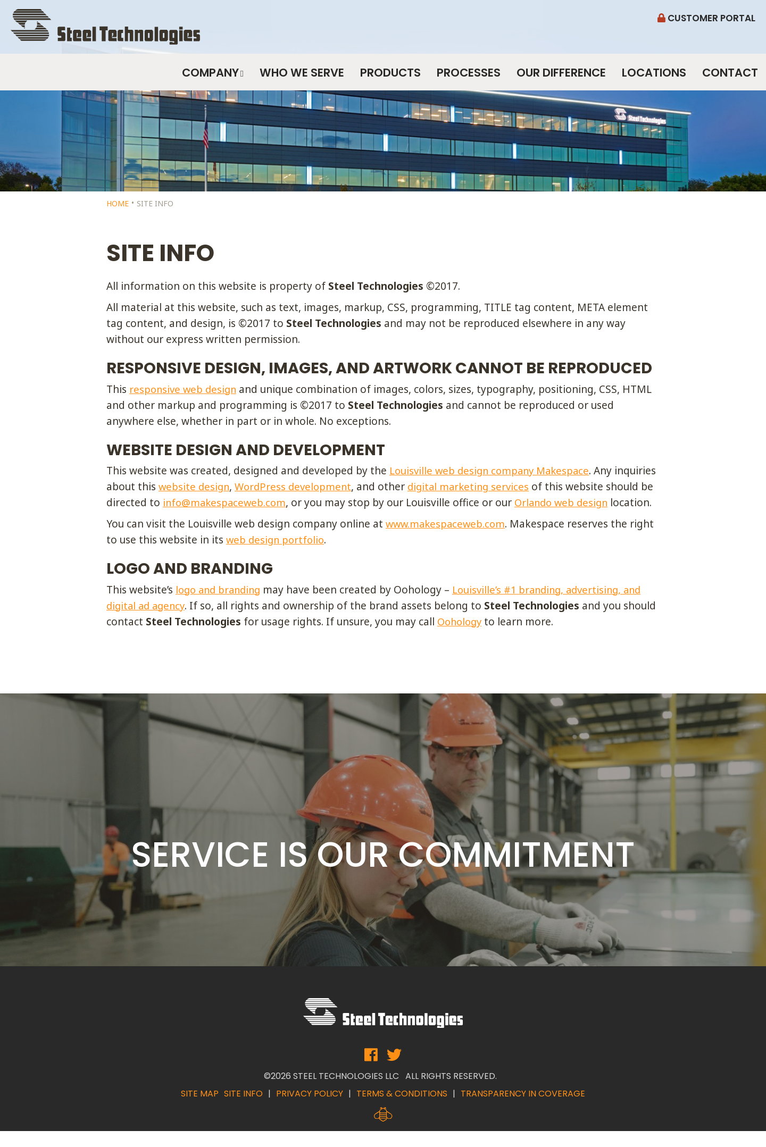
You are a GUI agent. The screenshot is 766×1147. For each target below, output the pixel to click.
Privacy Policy (309, 1109)
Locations (654, 77)
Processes (469, 77)
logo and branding (221, 606)
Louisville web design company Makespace (492, 471)
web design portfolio (277, 556)
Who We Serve (302, 77)
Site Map (200, 1109)
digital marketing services (520, 486)
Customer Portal (706, 18)
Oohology (496, 637)
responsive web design (184, 389)
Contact (730, 77)
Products (390, 77)
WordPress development (341, 486)
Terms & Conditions (401, 1109)
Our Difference (561, 77)
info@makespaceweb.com (276, 502)
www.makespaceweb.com (447, 540)
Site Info (243, 1109)
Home (117, 203)
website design (239, 486)
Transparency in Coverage (523, 1109)
